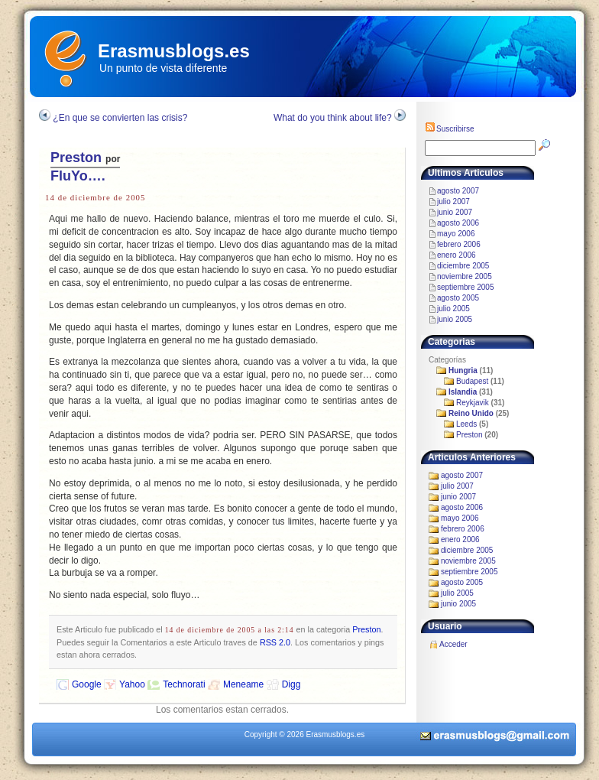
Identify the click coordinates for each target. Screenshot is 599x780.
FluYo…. (77, 176)
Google (87, 684)
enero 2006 (456, 255)
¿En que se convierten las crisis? (120, 117)
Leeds (466, 424)
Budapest (472, 381)
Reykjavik (472, 402)
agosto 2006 (458, 223)
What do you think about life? (333, 117)
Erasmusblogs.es (174, 51)
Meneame (243, 684)
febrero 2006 (459, 244)
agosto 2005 (458, 298)
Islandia (462, 392)
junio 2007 (454, 212)
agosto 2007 (458, 191)
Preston (76, 157)
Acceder (453, 644)
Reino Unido (471, 413)
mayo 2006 (455, 233)
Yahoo (132, 684)
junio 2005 (454, 319)
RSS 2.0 (275, 642)
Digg (291, 684)
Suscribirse (449, 129)
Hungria (463, 370)
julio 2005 (453, 308)
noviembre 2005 (464, 276)
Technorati (184, 684)
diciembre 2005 (463, 266)
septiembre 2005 (465, 287)
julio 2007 (453, 201)
